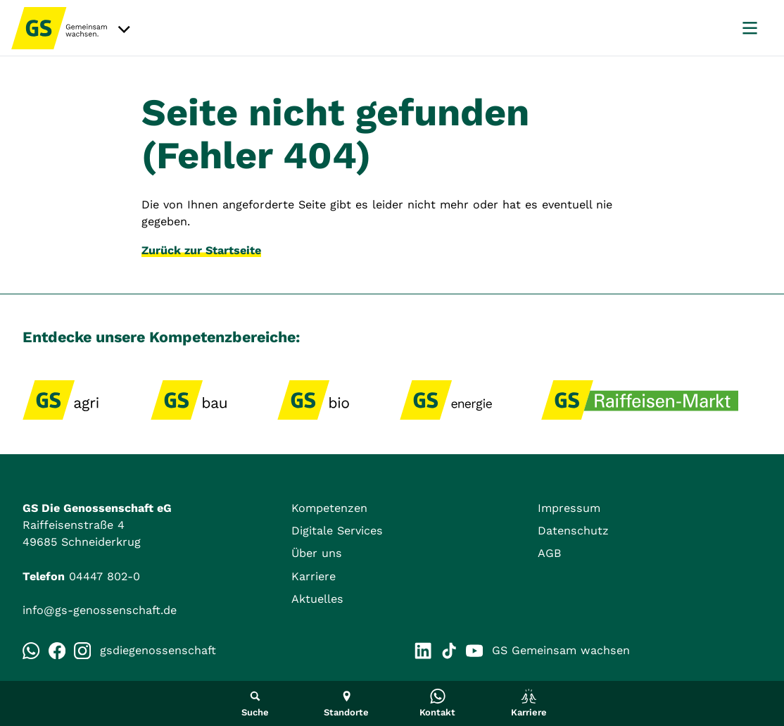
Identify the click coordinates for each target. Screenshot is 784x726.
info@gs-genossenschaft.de (100, 610)
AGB (550, 553)
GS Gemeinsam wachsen (547, 650)
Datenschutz (573, 530)
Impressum (569, 508)
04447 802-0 (104, 576)
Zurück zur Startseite (201, 250)
